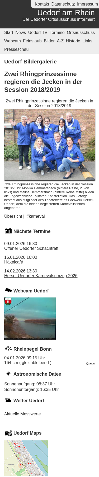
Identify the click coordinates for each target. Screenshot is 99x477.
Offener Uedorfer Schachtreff (31, 248)
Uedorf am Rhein (66, 12)
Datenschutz (63, 4)
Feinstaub (32, 41)
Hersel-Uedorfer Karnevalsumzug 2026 (40, 276)
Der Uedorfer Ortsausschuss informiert (58, 19)
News (20, 32)
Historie (73, 41)
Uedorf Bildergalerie (30, 61)
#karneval (35, 216)
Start (8, 32)
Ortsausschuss (81, 32)
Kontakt (42, 4)
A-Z (60, 41)
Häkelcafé (13, 262)
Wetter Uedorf (28, 400)
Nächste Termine (31, 231)
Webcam (12, 41)
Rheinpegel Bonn (32, 349)
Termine (57, 32)
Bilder (49, 41)
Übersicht (13, 216)
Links (87, 41)
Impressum (87, 4)
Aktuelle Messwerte (22, 414)
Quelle (90, 363)
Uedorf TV (38, 32)
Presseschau (16, 49)
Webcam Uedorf (31, 291)
